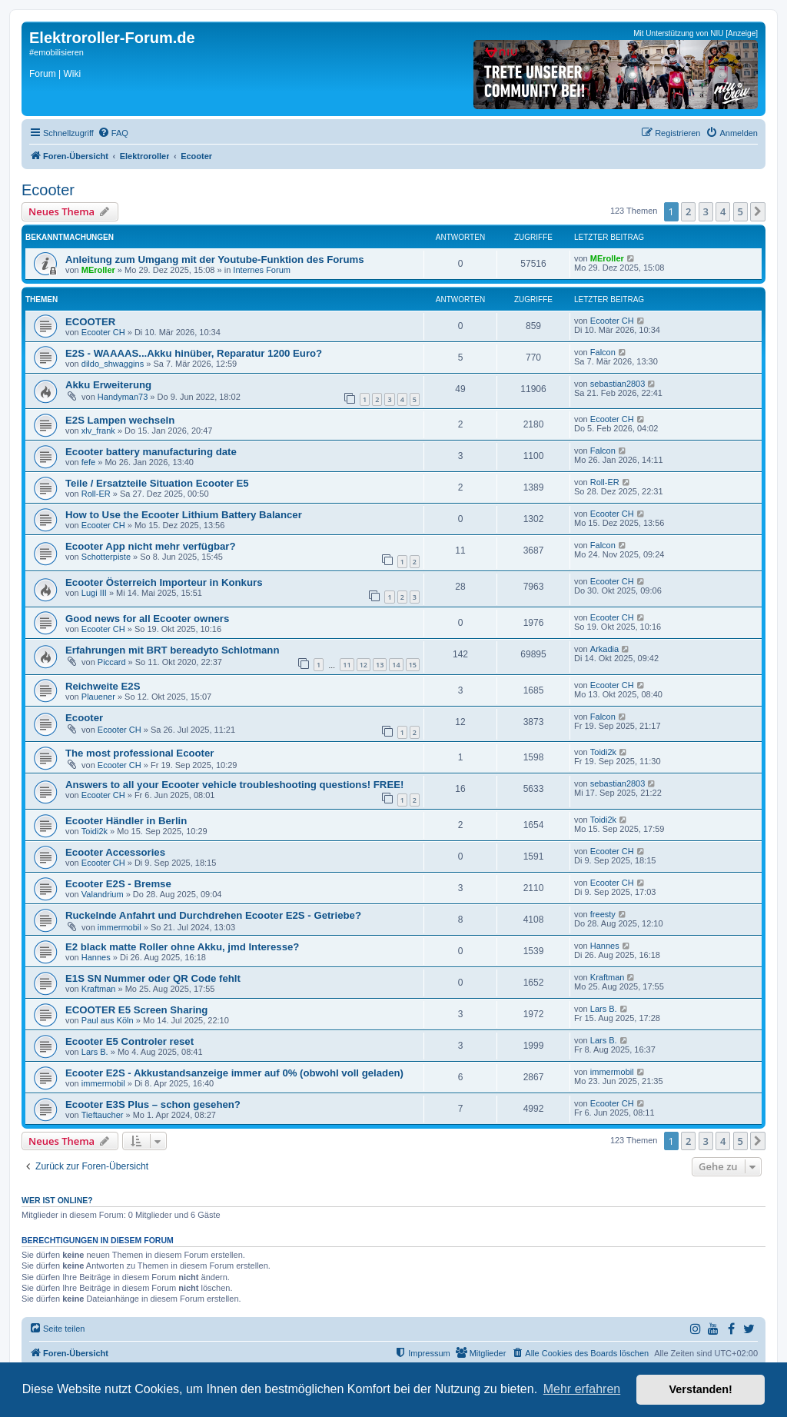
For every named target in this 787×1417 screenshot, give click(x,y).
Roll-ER (96, 493)
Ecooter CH (103, 332)
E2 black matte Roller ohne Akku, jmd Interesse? (182, 947)
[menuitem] (113, 133)
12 (363, 665)
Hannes (96, 957)
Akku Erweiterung (108, 385)
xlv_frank (98, 430)
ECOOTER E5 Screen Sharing (136, 1010)
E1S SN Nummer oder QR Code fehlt (153, 978)
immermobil (119, 927)
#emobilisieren (56, 52)
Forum (42, 73)
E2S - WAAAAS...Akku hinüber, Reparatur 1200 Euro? (193, 353)
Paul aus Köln (107, 1020)
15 (413, 665)
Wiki (72, 73)
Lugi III (94, 592)
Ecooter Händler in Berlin (126, 821)
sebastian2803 (618, 383)
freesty (603, 914)
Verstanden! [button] (700, 1389)
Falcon (603, 352)
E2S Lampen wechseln (119, 420)
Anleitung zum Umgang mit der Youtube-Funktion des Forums (214, 259)
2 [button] (688, 211)
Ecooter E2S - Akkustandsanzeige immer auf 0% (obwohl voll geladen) (234, 1073)
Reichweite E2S (102, 686)
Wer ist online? (57, 1200)
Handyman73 (123, 396)
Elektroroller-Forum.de (112, 37)
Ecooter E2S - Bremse (118, 884)
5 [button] (740, 211)
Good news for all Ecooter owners (147, 618)
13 (380, 665)
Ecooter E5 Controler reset (129, 1041)
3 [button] (706, 211)
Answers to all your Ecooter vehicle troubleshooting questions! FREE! (234, 784)
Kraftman (98, 988)
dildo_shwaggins (112, 363)
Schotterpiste (106, 556)
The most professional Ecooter (139, 753)
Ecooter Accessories (115, 852)
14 (396, 665)
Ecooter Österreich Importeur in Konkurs (163, 582)
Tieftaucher (102, 1114)
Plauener (98, 696)
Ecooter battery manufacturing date (151, 451)
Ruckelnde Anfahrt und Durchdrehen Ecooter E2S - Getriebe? (213, 915)
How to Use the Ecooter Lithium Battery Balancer (183, 515)
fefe (88, 462)
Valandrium (102, 894)
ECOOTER (90, 322)
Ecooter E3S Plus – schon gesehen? (153, 1104)
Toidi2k (603, 752)
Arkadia (604, 649)
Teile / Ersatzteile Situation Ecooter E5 (157, 483)
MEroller (98, 269)
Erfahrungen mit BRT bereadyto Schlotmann (172, 650)
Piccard (112, 662)
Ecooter (48, 189)
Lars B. (603, 1008)
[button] (757, 211)
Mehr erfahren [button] (582, 1388)
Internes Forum (262, 269)
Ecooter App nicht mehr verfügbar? (150, 546)
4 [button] (723, 211)
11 (346, 665)
